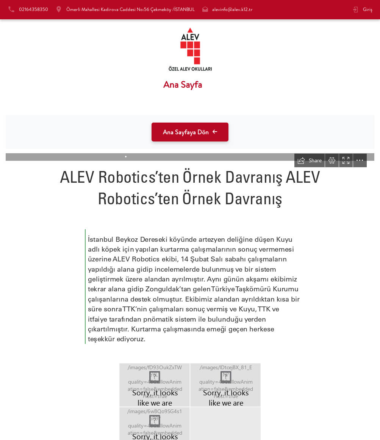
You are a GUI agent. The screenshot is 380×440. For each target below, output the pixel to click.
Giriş (367, 9)
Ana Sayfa (182, 84)
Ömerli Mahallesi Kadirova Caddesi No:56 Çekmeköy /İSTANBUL (130, 9)
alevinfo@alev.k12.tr (232, 9)
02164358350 (33, 9)
